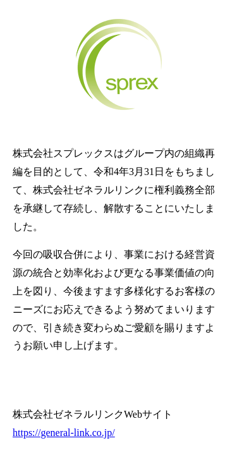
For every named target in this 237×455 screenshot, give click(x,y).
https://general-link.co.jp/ (64, 432)
